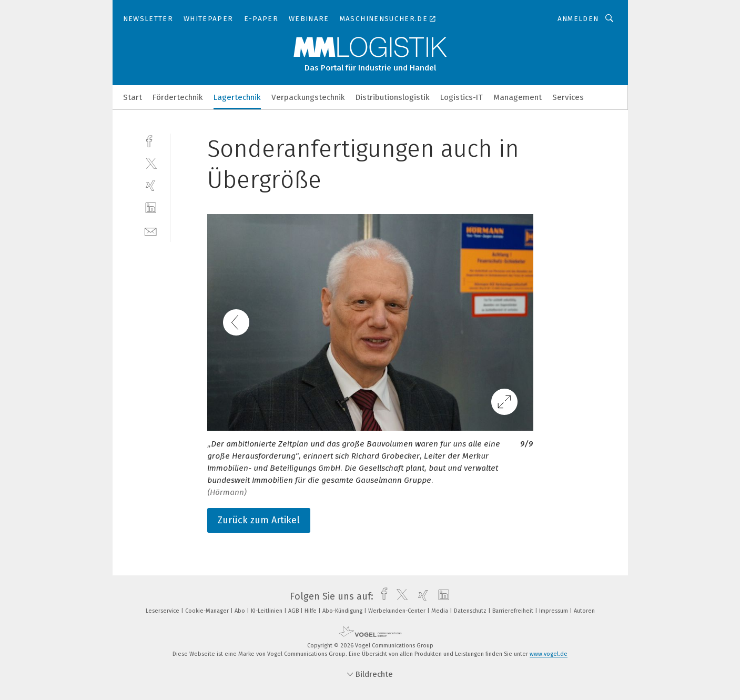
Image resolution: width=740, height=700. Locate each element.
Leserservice (163, 610)
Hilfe (311, 610)
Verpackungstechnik (308, 97)
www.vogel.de (548, 654)
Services (568, 97)
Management (517, 97)
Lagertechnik (237, 97)
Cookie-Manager (207, 610)
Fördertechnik (178, 97)
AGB (294, 610)
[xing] (150, 185)
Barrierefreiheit (513, 610)
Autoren (584, 610)
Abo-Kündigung (343, 610)
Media (440, 610)
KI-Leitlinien (267, 610)
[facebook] (150, 140)
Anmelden (578, 18)
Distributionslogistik (393, 97)
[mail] (150, 230)
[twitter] (150, 162)
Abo (241, 610)
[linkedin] (150, 208)
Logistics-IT (461, 97)
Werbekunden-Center (397, 610)
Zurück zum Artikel (259, 520)
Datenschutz (471, 610)
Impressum (554, 610)
